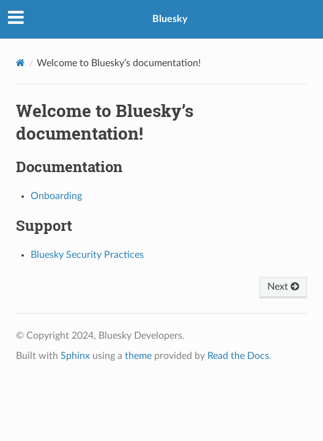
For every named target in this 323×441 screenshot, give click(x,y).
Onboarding (56, 196)
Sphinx (75, 356)
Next (283, 287)
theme (138, 356)
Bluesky (169, 19)
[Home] (20, 63)
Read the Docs (238, 356)
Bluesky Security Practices (87, 255)
